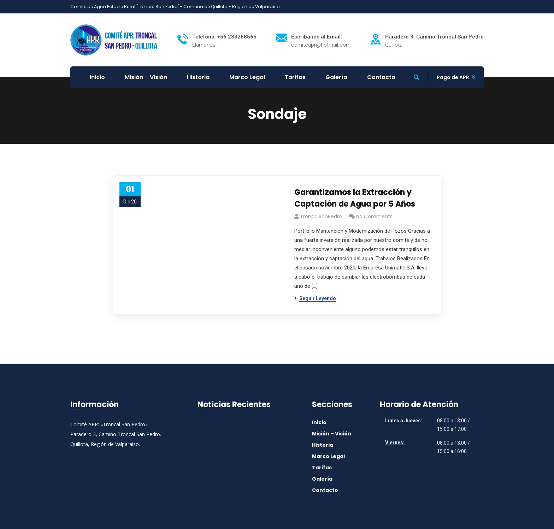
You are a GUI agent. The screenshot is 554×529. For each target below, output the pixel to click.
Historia (322, 444)
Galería (322, 478)
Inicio (319, 422)
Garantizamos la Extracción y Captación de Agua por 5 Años (354, 198)
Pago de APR (453, 77)
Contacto (325, 490)
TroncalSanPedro (321, 216)
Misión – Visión (331, 433)
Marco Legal (328, 456)
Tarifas (322, 467)
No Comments (374, 216)
